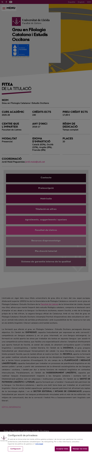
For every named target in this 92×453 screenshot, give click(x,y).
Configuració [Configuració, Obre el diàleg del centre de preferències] (15, 450)
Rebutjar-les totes (80, 450)
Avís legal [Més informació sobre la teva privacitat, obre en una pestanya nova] (39, 445)
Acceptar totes (62, 450)
